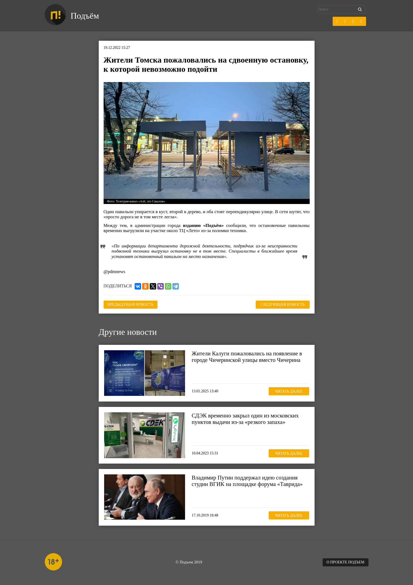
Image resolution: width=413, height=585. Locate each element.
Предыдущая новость (130, 304)
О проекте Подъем (345, 562)
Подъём (85, 16)
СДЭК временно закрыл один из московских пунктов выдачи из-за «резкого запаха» (245, 418)
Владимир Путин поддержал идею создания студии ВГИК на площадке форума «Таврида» (247, 480)
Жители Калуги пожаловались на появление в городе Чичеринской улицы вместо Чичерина (247, 356)
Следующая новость (283, 304)
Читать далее (288, 391)
